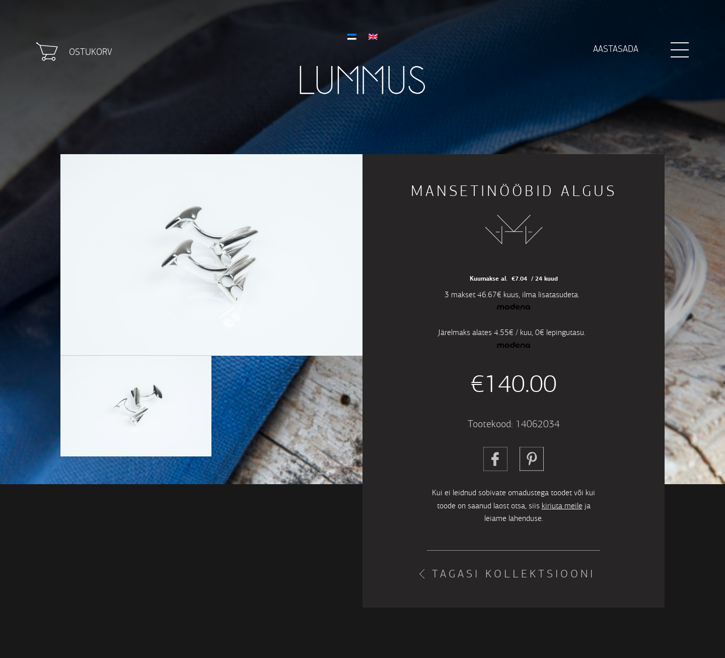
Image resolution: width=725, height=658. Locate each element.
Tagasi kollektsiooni (513, 573)
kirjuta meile (562, 505)
